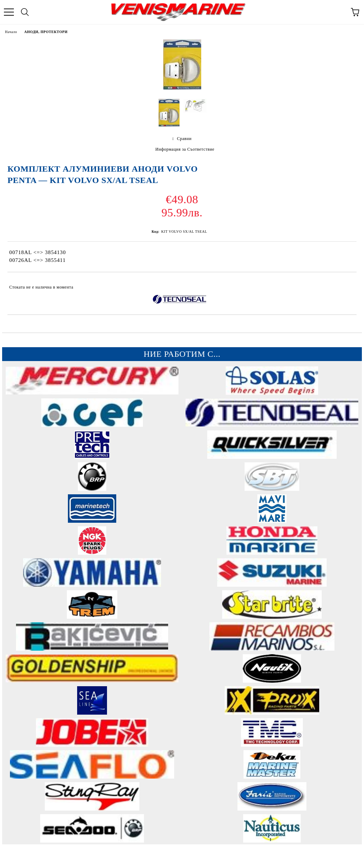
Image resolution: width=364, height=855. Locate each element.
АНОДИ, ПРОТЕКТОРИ (46, 32)
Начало (11, 32)
